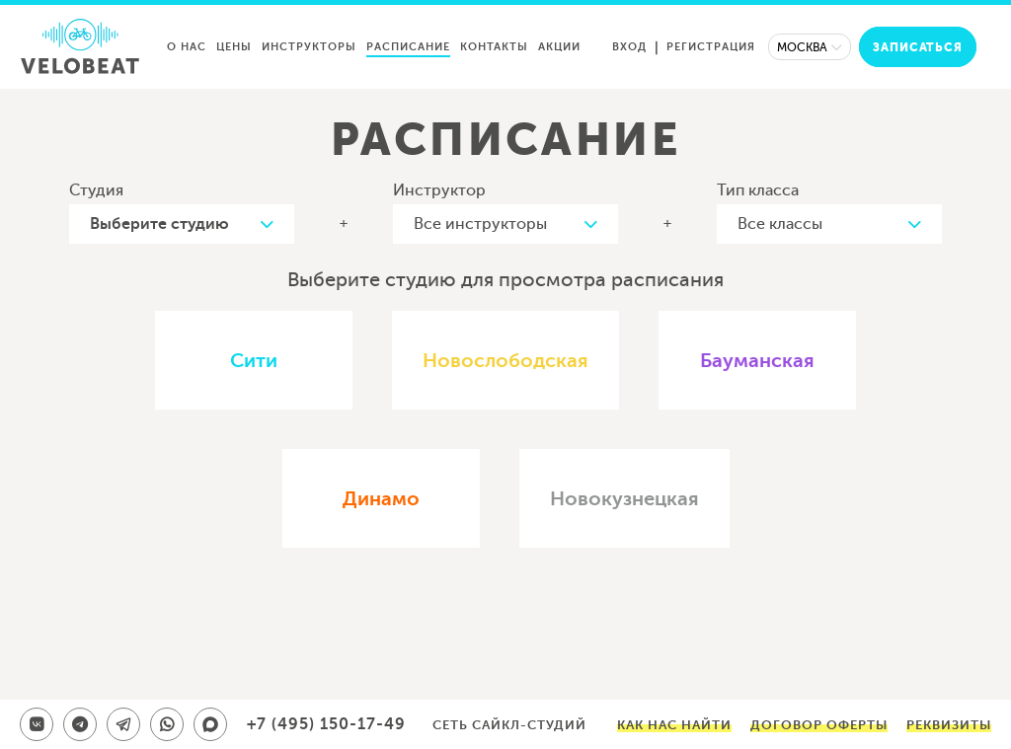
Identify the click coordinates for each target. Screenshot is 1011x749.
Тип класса (758, 190)
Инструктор (439, 190)
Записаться (918, 47)
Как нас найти (674, 724)
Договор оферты (819, 724)
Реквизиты (948, 724)
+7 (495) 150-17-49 (326, 724)
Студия (96, 190)
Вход (629, 46)
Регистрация (710, 46)
